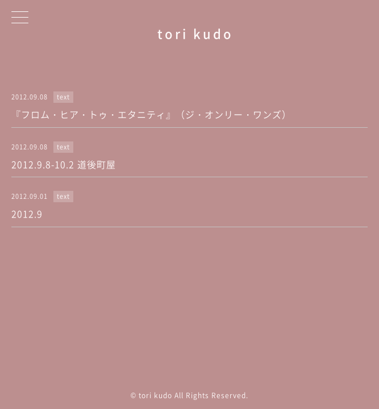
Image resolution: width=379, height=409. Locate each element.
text (63, 97)
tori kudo (195, 33)
